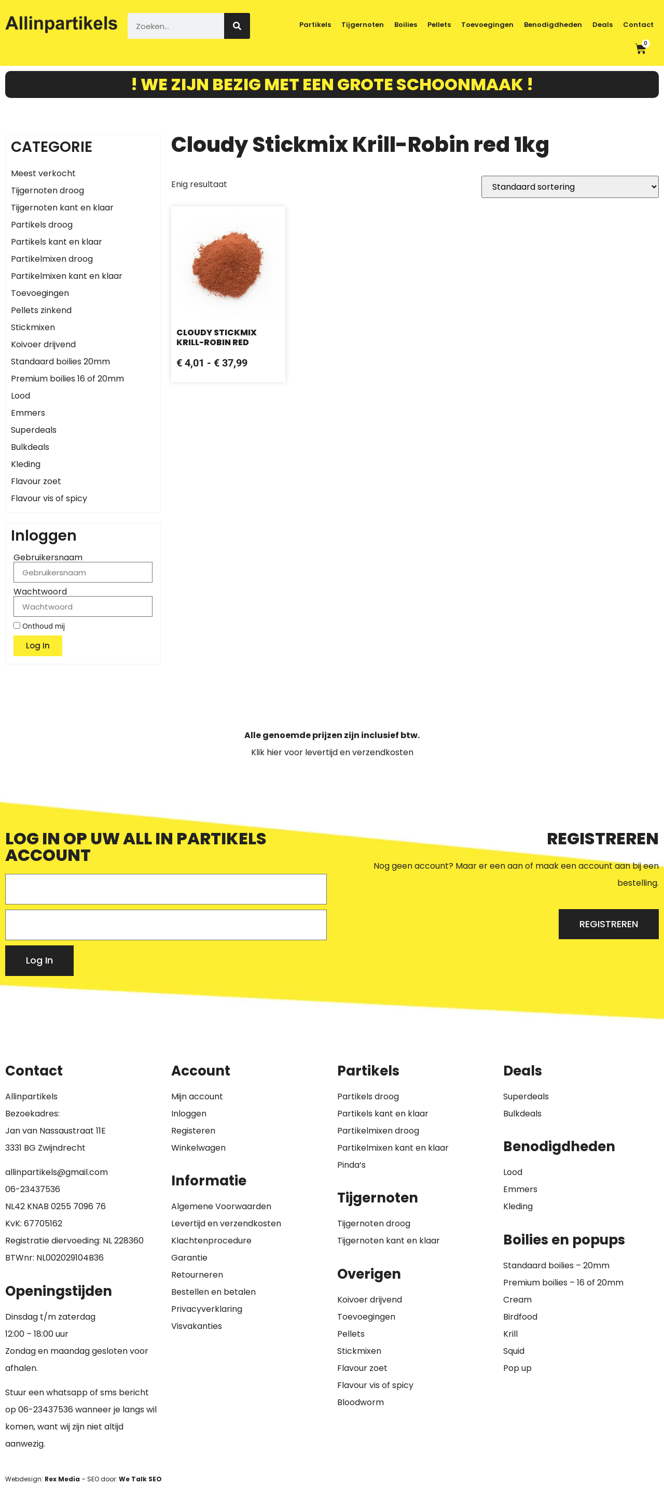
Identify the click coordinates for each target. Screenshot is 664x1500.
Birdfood (520, 1317)
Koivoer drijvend (43, 344)
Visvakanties (196, 1326)
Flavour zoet (36, 481)
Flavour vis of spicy (49, 498)
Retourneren (197, 1275)
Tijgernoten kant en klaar (62, 208)
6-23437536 (35, 1189)
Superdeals (34, 430)
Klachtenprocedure (211, 1241)
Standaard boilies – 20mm (556, 1265)
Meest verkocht (43, 173)
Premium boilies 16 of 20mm (67, 379)
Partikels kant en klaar (56, 242)
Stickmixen (33, 327)
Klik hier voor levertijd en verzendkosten (332, 752)
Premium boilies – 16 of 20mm (563, 1283)
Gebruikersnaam (47, 558)
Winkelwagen (198, 1148)
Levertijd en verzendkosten (226, 1223)
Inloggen (188, 1114)
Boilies (405, 25)
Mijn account (197, 1096)
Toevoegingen (487, 25)
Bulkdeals (30, 447)
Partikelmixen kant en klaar (66, 276)
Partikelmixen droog (52, 259)
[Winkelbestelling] (570, 187)
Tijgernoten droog (47, 190)
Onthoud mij (39, 626)
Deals (602, 25)
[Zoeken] (237, 26)
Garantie (189, 1258)
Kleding (25, 464)
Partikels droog (42, 225)
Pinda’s (351, 1165)
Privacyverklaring (206, 1309)
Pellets (439, 25)
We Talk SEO (140, 1479)
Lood (20, 396)
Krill (510, 1334)
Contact (638, 25)
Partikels (315, 25)
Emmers (28, 413)
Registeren (193, 1131)
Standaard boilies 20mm (60, 361)
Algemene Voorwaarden (221, 1206)
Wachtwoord (40, 592)
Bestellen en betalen (213, 1292)
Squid (513, 1351)
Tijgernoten (362, 25)
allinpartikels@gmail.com (56, 1172)
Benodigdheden (553, 25)
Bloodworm (360, 1402)
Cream (517, 1300)
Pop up (517, 1368)
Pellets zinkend (41, 310)
